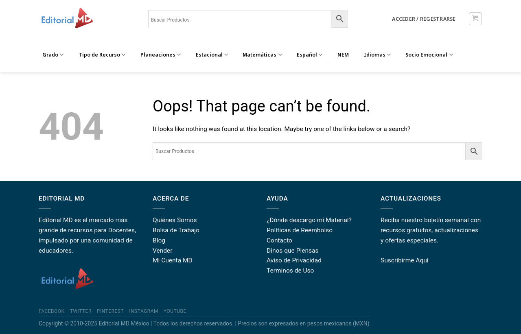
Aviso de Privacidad (294, 260)
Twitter (81, 311)
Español (309, 55)
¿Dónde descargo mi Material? (309, 220)
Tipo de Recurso (102, 55)
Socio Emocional (429, 55)
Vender (163, 250)
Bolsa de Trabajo (176, 230)
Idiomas (377, 55)
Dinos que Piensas (293, 250)
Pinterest (110, 311)
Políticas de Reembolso (300, 230)
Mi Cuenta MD (173, 260)
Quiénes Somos (175, 220)
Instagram (143, 311)
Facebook (52, 311)
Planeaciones (160, 55)
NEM (343, 54)
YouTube (175, 311)
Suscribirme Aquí (405, 260)
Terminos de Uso (290, 270)
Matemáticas (262, 55)
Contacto (279, 240)
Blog (159, 240)
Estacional (212, 55)
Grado (52, 55)
